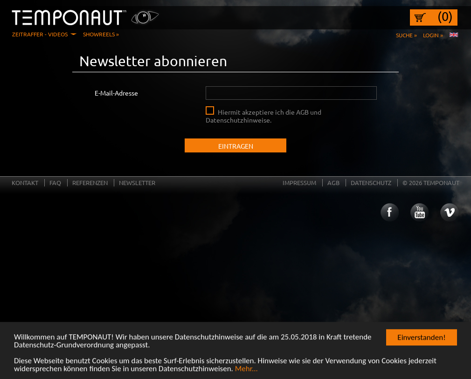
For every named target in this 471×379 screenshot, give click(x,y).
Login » (433, 35)
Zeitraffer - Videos (40, 34)
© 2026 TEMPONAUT (430, 182)
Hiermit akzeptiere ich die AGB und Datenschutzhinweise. (263, 116)
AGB (333, 182)
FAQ (55, 182)
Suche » (406, 35)
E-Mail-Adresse (116, 93)
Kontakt (25, 182)
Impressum (299, 182)
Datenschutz (371, 182)
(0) (445, 16)
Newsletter (137, 182)
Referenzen (90, 182)
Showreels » (101, 34)
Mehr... (246, 370)
